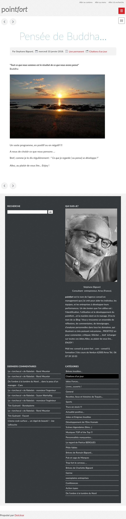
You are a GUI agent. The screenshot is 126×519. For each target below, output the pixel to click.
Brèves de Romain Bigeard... (79, 453)
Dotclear (19, 515)
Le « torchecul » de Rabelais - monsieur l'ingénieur (32, 401)
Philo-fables (71, 448)
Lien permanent (76, 51)
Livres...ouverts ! (74, 387)
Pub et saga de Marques (77, 458)
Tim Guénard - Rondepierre (21, 406)
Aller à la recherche (116, 2)
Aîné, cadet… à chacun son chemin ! (13, 22)
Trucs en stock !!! (74, 407)
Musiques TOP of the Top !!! (79, 432)
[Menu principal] (121, 11)
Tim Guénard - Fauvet (18, 416)
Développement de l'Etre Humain (82, 422)
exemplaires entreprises (77, 478)
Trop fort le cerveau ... (76, 463)
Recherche (13, 206)
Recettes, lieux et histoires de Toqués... (84, 397)
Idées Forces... (72, 382)
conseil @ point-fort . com (87, 349)
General (69, 392)
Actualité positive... (75, 412)
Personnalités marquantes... (79, 437)
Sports (69, 402)
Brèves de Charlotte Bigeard (79, 468)
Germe (69, 473)
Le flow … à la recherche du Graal (4, 22)
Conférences (72, 483)
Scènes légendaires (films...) (79, 427)
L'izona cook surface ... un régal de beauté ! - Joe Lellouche (31, 423)
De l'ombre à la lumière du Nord (81, 493)
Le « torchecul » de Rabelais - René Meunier (29, 371)
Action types (72, 488)
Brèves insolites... (74, 371)
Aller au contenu (84, 2)
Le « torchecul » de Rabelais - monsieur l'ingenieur (32, 390)
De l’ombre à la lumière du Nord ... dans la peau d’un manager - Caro (33, 384)
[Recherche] (27, 212)
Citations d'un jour (98, 51)
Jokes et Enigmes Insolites (78, 417)
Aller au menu (99, 2)
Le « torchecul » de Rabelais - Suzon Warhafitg (30, 395)
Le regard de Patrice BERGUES (80, 442)
